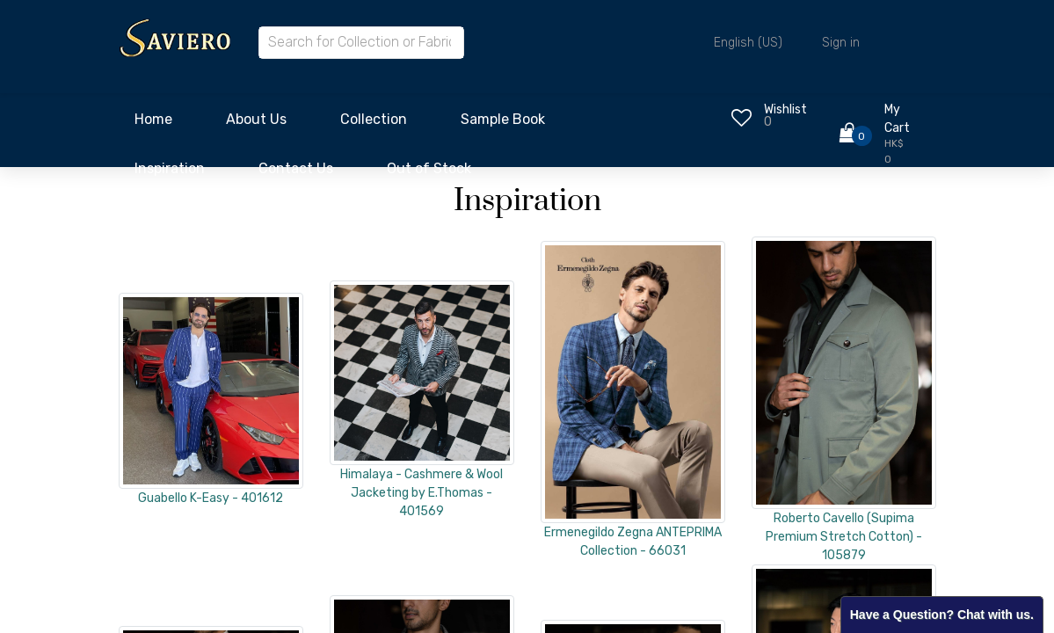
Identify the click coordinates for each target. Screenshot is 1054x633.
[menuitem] (153, 124)
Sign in (841, 42)
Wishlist (785, 109)
